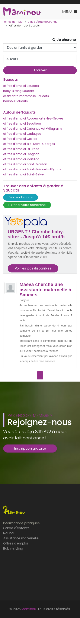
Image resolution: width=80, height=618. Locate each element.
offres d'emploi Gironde (42, 22)
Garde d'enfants (16, 528)
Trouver (40, 70)
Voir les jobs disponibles (33, 268)
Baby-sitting (13, 548)
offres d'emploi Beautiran (22, 123)
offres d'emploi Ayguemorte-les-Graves (33, 118)
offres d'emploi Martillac (21, 159)
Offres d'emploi (15, 543)
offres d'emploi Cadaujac (22, 134)
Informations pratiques (21, 523)
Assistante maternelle (21, 538)
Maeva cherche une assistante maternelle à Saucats (45, 289)
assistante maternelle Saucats (26, 96)
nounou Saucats (15, 101)
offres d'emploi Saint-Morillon (25, 164)
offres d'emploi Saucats (21, 86)
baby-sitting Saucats (19, 91)
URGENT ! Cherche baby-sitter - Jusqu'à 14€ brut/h (36, 234)
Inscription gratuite (30, 448)
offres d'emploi (13, 22)
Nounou (9, 533)
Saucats (10, 80)
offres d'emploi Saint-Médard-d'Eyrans (32, 169)
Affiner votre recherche (27, 205)
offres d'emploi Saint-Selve (23, 174)
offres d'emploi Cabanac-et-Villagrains (32, 128)
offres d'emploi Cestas (20, 139)
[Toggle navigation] (69, 11)
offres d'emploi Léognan (21, 154)
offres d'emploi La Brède (21, 149)
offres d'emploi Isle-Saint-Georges (29, 144)
